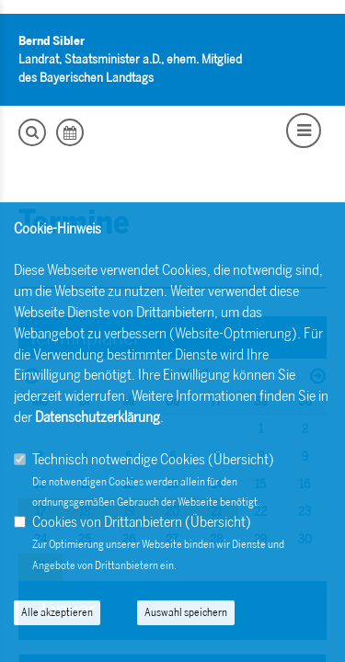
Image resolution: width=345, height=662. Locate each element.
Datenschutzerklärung (97, 417)
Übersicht (241, 459)
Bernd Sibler (51, 41)
